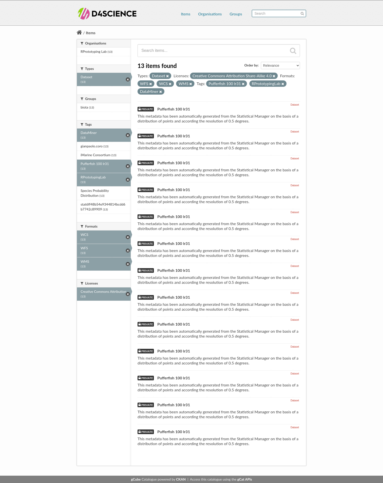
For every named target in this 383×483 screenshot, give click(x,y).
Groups (236, 13)
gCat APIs (244, 479)
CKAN (181, 479)
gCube (136, 479)
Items (185, 13)
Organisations (210, 13)
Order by (251, 65)
